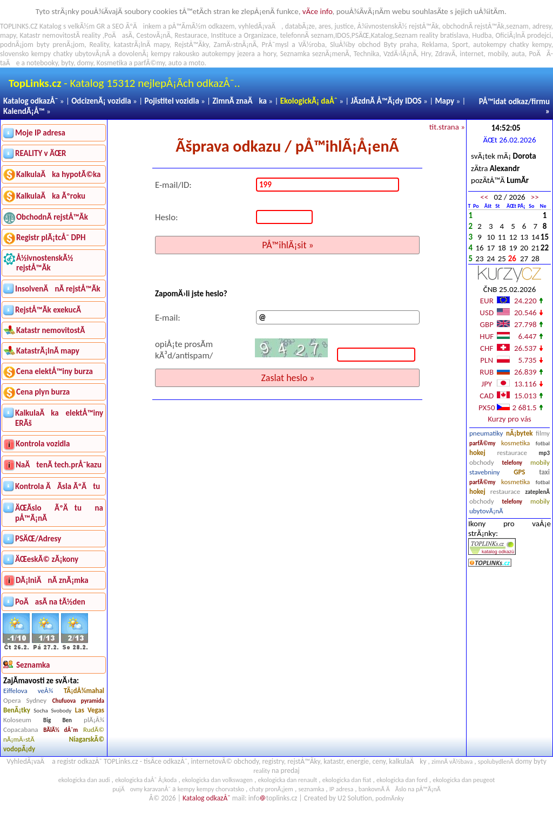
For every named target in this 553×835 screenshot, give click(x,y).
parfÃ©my (482, 443)
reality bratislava (444, 35)
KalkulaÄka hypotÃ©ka (58, 174)
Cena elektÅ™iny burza (54, 371)
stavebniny (484, 472)
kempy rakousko (175, 53)
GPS (519, 472)
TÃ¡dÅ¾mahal (84, 691)
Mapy (444, 101)
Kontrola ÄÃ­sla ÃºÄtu (57, 486)
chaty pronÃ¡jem (271, 789)
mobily (540, 462)
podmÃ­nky (389, 798)
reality (91, 35)
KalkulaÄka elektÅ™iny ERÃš (59, 418)
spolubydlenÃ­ (496, 761)
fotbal (543, 443)
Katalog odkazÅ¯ (30, 101)
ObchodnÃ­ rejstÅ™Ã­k (52, 217)
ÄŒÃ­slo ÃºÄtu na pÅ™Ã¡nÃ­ (59, 513)
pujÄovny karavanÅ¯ (141, 789)
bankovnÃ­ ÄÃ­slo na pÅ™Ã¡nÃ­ (400, 789)
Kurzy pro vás (509, 419)
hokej (477, 453)
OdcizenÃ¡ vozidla (101, 101)
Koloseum (17, 720)
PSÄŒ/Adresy (38, 539)
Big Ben (57, 720)
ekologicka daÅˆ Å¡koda (146, 780)
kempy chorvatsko (220, 789)
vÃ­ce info (317, 11)
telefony (512, 462)
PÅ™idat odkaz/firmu (514, 101)
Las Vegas (89, 710)
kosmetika (515, 443)
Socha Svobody (52, 710)
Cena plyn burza (43, 392)
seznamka (311, 789)
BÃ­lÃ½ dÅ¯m (60, 730)
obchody (481, 462)
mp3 (544, 453)
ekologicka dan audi (84, 780)
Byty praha (399, 44)
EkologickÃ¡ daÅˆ (309, 101)
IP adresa (341, 789)
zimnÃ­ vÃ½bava (452, 761)
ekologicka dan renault (287, 780)
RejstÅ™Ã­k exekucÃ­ (48, 310)
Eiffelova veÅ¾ (28, 691)
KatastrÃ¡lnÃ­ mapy (47, 351)
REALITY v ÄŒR (40, 153)
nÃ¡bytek (519, 433)
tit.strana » (447, 127)
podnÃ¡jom (16, 44)
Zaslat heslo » (287, 378)
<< (484, 197)
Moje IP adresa (40, 133)
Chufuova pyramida (78, 700)
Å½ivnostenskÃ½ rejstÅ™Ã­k (44, 263)
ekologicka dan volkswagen (217, 780)
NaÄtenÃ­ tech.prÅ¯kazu (59, 465)
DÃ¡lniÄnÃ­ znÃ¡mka (52, 580)
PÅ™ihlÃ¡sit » (288, 245)
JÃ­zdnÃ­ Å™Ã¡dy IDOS (386, 101)
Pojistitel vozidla (171, 101)
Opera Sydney (24, 700)
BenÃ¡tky (16, 710)
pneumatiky (486, 433)
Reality (99, 44)
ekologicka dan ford (402, 780)
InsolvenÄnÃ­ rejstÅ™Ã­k (57, 289)
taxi (544, 472)
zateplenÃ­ (537, 491)
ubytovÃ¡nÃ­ (486, 511)
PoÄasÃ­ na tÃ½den (50, 602)
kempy (541, 44)
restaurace (512, 453)
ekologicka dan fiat (347, 780)
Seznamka (295, 53)
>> (535, 197)
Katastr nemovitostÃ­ (50, 330)
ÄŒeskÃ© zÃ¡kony (46, 559)
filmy (543, 433)
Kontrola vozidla (43, 444)
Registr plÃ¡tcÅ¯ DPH (51, 237)
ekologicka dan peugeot (464, 780)
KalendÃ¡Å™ (24, 111)
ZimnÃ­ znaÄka (239, 101)
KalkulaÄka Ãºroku (50, 196)
